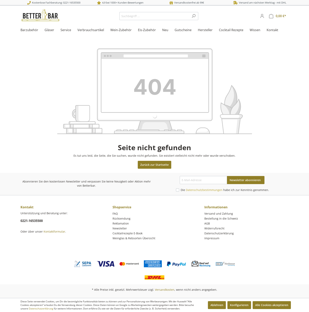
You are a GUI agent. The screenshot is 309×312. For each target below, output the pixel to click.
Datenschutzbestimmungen (204, 190)
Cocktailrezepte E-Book (127, 233)
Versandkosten (164, 290)
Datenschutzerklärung (219, 233)
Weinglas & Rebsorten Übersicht (134, 238)
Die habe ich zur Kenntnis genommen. (225, 190)
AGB (207, 223)
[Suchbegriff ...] (154, 16)
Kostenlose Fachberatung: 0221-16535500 (53, 2)
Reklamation (121, 223)
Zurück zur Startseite (154, 165)
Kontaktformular (54, 231)
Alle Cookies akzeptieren (271, 305)
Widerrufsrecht (214, 228)
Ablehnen (216, 305)
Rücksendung (121, 218)
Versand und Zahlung (218, 213)
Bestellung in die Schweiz (221, 218)
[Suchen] (193, 16)
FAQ (115, 213)
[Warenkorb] (278, 16)
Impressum (211, 238)
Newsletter (120, 228)
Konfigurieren (239, 305)
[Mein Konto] (262, 16)
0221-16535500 (31, 221)
